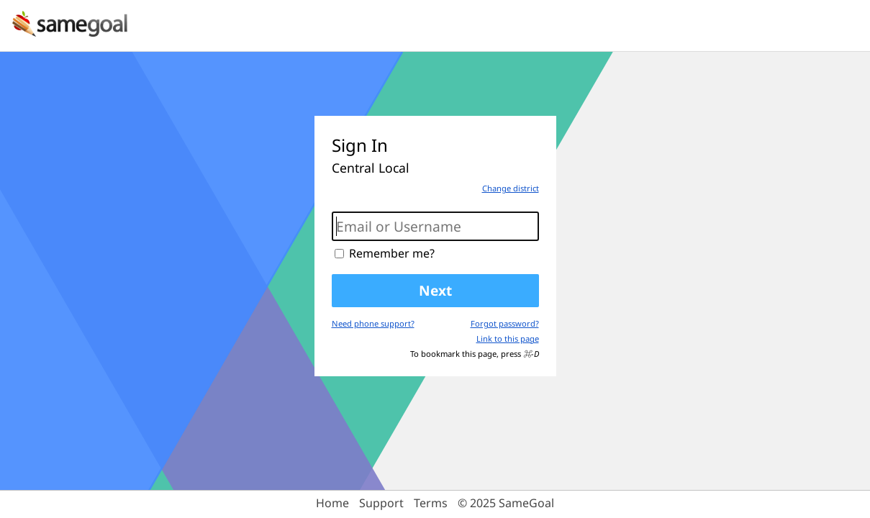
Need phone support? (373, 323)
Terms (431, 503)
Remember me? (392, 253)
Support (381, 503)
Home (332, 503)
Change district (510, 188)
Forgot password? (505, 323)
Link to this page (507, 338)
